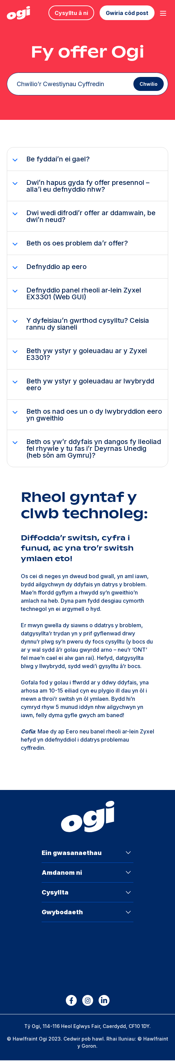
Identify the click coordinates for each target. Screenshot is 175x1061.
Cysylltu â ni (71, 13)
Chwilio (146, 84)
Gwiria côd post (127, 13)
